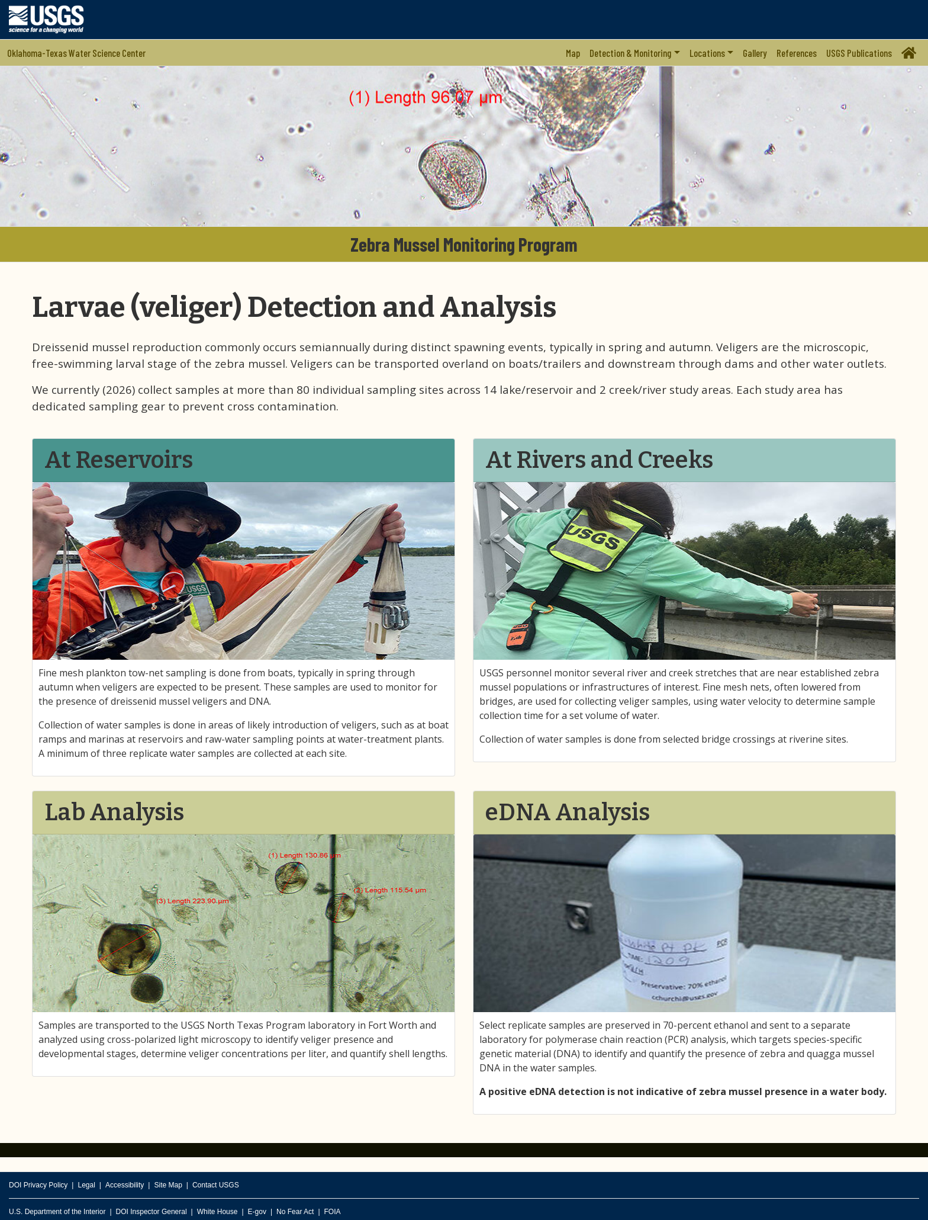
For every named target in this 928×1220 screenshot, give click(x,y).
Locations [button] (707, 53)
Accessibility (124, 1185)
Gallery (755, 53)
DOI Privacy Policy (38, 1185)
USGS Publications (859, 53)
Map (573, 53)
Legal (86, 1185)
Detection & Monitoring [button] (630, 53)
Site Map (168, 1185)
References (796, 53)
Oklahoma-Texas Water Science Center (76, 53)
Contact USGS (215, 1185)
